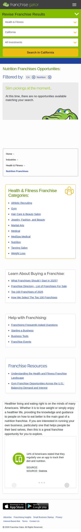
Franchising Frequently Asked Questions (34, 324)
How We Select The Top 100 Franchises (34, 297)
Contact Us (34, 521)
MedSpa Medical (20, 236)
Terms (25, 521)
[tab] (37, 483)
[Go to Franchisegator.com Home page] (20, 4)
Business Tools (19, 336)
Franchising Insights (22, 517)
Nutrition (16, 242)
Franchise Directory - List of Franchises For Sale (39, 286)
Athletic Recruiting (21, 202)
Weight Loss (18, 253)
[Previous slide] (14, 485)
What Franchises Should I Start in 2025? (34, 280)
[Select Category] (40, 22)
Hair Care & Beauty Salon (26, 214)
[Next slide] (66, 485)
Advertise (7, 517)
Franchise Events (21, 341)
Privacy (59, 517)
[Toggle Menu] (74, 4)
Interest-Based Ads (11, 521)
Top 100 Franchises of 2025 (27, 291)
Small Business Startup (43, 517)
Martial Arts (17, 225)
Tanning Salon (19, 247)
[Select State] (40, 32)
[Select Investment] (40, 42)
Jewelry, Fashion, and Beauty (28, 219)
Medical (15, 230)
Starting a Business (22, 330)
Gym (14, 208)
